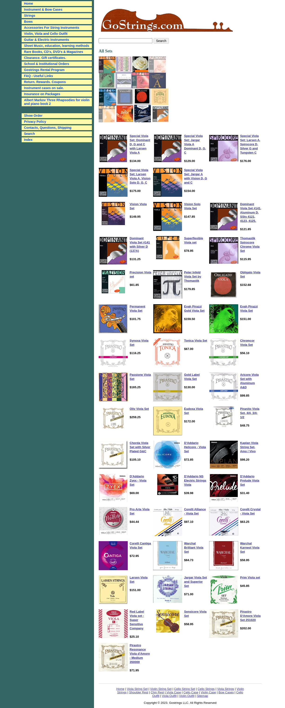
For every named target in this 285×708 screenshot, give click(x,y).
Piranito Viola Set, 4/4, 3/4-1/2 (249, 413)
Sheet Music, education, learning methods (56, 46)
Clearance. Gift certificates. (45, 58)
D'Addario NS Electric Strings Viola (195, 480)
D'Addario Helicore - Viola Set (195, 447)
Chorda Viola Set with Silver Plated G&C (140, 447)
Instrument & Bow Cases (43, 9)
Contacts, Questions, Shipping (47, 127)
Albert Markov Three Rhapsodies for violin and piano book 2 (57, 102)
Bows (28, 21)
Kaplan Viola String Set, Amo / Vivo (249, 447)
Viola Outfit (169, 696)
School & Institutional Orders (46, 64)
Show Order (33, 115)
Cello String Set (184, 689)
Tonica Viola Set (195, 340)
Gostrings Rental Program (44, 70)
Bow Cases (226, 692)
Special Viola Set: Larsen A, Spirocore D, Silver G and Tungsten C (250, 144)
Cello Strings (206, 689)
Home (120, 689)
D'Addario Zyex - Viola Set (138, 480)
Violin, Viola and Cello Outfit (45, 34)
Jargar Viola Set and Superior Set (195, 582)
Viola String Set (137, 689)
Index (28, 140)
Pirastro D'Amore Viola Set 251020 (250, 616)
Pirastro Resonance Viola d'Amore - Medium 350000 (140, 653)
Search (29, 134)
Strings (29, 15)
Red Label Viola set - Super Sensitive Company (137, 620)
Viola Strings (225, 689)
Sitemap (202, 696)
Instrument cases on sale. (44, 88)
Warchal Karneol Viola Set (249, 547)
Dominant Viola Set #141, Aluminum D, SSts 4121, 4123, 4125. (250, 212)
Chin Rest (157, 692)
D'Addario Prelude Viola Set (249, 480)
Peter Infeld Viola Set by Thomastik (192, 276)
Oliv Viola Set (139, 409)
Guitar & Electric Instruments (46, 40)
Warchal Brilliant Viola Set (193, 547)
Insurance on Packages (42, 94)
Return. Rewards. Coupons (45, 82)
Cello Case (191, 692)
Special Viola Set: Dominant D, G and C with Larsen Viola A (140, 144)
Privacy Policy (35, 121)
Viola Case (173, 692)
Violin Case (208, 692)
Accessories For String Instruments (51, 27)
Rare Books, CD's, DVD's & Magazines (53, 52)
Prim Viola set (250, 577)
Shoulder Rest (138, 692)
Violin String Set (160, 689)
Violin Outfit (186, 696)
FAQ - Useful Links (38, 76)
